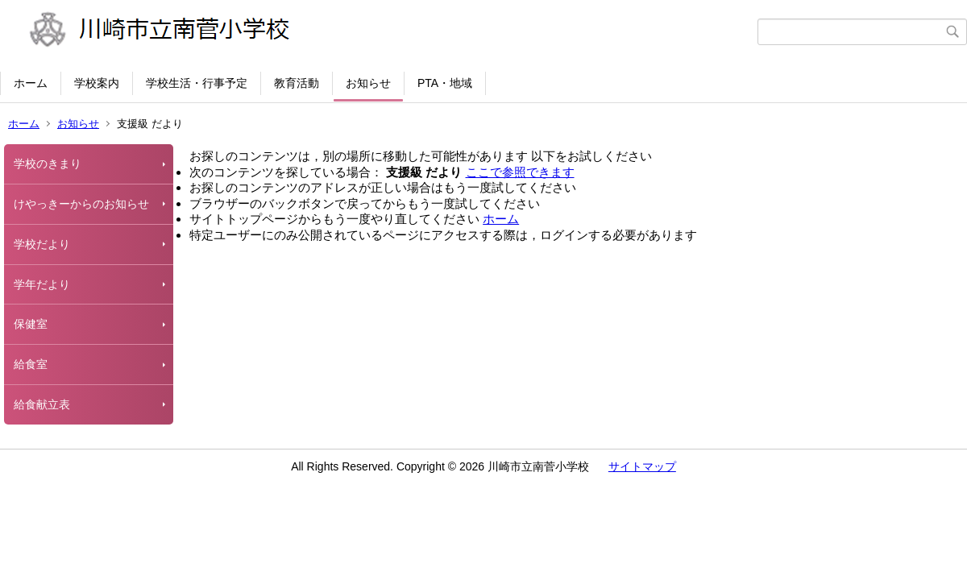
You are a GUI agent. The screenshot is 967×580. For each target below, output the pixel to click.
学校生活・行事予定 (196, 83)
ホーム (31, 83)
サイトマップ (642, 466)
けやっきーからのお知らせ (81, 203)
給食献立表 (42, 404)
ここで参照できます (520, 172)
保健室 (31, 323)
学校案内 (96, 83)
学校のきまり (47, 163)
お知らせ (368, 83)
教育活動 (296, 83)
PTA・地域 (444, 83)
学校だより (42, 244)
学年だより (42, 284)
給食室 (31, 364)
